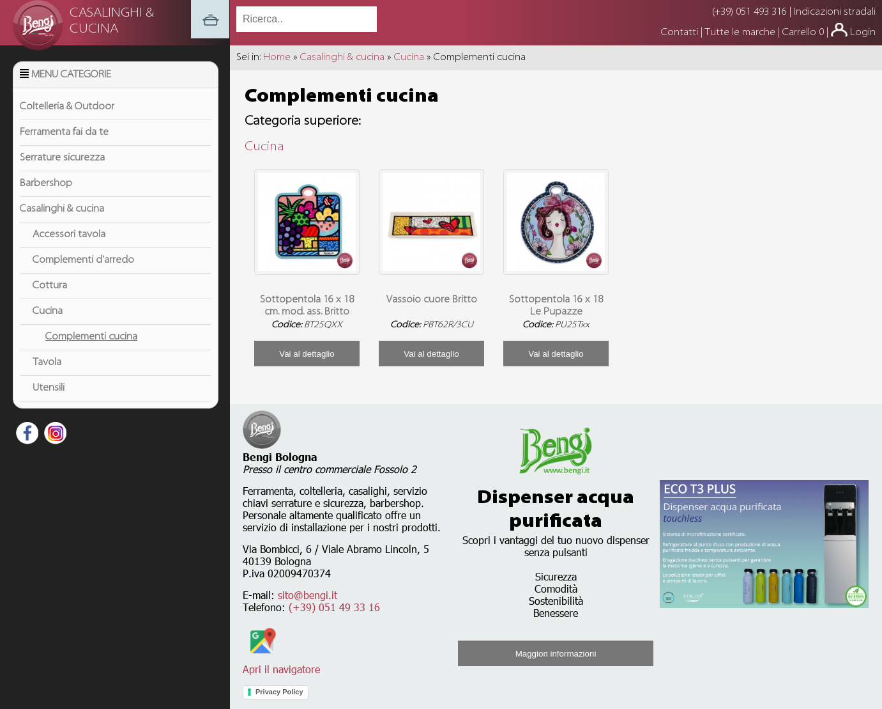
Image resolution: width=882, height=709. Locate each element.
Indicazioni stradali (835, 12)
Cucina (48, 311)
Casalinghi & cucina (62, 209)
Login (863, 32)
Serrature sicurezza (62, 158)
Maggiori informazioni (556, 653)
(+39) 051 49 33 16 (334, 607)
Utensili (49, 388)
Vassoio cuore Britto (431, 300)
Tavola (47, 362)
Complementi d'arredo (83, 260)
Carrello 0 (803, 32)
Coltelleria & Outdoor (67, 107)
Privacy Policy (279, 692)
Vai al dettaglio (306, 354)
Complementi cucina (91, 337)
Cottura (50, 286)
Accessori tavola (69, 235)
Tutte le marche (741, 32)
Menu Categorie (71, 75)
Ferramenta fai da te (64, 132)
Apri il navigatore (281, 663)
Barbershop (46, 183)
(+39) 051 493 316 (749, 12)
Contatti (681, 32)
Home (277, 57)
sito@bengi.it (307, 595)
